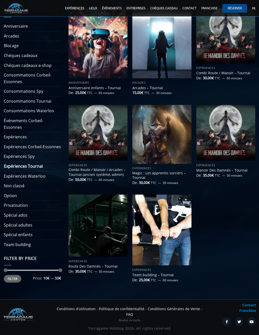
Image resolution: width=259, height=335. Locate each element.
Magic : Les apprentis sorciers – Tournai (159, 175)
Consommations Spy (23, 91)
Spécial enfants (18, 234)
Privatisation (16, 205)
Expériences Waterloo (25, 176)
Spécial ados (16, 215)
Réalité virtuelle (129, 320)
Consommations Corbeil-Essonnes (27, 78)
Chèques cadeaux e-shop (28, 65)
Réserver (235, 8)
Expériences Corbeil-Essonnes (32, 147)
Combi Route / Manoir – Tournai (223, 73)
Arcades (11, 36)
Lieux (93, 8)
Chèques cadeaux (20, 55)
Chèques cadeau (164, 8)
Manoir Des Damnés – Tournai (222, 170)
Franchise (209, 8)
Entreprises (135, 8)
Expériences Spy (19, 156)
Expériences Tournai (23, 166)
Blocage (11, 45)
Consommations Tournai (27, 101)
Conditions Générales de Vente (174, 308)
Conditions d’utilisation (76, 308)
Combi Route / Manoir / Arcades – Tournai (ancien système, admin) (97, 172)
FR (253, 8)
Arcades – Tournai (147, 88)
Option (10, 195)
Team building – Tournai (153, 275)
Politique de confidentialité (121, 308)
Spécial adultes (18, 225)
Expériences (74, 8)
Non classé (14, 186)
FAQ (129, 314)
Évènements (112, 8)
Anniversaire (16, 26)
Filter (12, 279)
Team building (17, 244)
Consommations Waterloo (29, 111)
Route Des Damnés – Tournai (93, 266)
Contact (189, 8)
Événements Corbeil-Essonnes (23, 124)
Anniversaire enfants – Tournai (95, 88)
